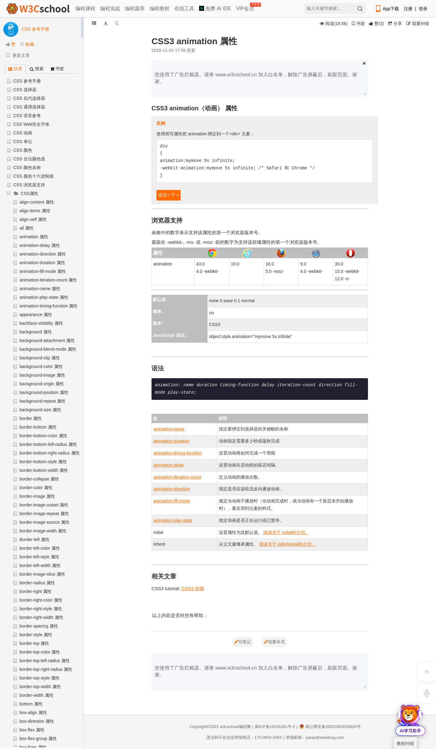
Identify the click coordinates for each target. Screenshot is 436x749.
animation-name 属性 (39, 288)
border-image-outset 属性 (43, 504)
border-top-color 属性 (39, 652)
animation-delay (168, 465)
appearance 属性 (35, 314)
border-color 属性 (36, 487)
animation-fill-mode (171, 500)
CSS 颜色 (22, 150)
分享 (395, 23)
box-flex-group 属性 (38, 738)
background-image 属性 (42, 375)
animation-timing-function (177, 453)
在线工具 (184, 8)
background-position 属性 (43, 392)
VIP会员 (245, 7)
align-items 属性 (34, 210)
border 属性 (30, 418)
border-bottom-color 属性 (43, 435)
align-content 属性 (36, 202)
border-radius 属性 (37, 582)
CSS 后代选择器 (29, 98)
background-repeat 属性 (42, 401)
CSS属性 (29, 193)
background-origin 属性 (41, 383)
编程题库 (135, 8)
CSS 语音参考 (27, 115)
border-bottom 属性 (38, 427)
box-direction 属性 (36, 721)
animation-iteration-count (177, 477)
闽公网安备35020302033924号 (330, 726)
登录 (423, 8)
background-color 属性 (41, 366)
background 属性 (35, 331)
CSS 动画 (22, 132)
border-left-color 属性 (39, 548)
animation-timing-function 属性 (48, 305)
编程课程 (85, 8)
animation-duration (171, 440)
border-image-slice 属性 (42, 574)
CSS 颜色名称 (27, 167)
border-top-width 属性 (40, 686)
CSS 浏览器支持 (29, 184)
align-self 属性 (33, 219)
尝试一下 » (168, 195)
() (376, 23)
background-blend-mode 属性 (47, 349)
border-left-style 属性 (39, 556)
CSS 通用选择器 (29, 106)
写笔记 (242, 641)
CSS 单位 (22, 141)
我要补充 (274, 641)
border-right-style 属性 (40, 608)
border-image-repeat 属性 (44, 513)
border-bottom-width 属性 (43, 470)
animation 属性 (33, 236)
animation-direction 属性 (42, 254)
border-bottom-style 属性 (43, 461)
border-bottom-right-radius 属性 (49, 453)
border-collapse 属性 (39, 478)
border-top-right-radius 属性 (45, 669)
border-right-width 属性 (41, 617)
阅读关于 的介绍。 (286, 532)
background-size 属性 (40, 409)
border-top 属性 (34, 643)
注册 (408, 8)
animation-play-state (172, 520)
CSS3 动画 (193, 588)
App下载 (387, 8)
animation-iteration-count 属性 (48, 279)
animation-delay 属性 (39, 245)
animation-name (168, 428)
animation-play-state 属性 (43, 297)
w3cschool (229, 726)
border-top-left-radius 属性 (44, 660)
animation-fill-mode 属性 (42, 271)
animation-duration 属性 (42, 262)
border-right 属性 (35, 591)
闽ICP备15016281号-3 (275, 726)
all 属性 (26, 228)
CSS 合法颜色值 (29, 158)
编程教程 (159, 8)
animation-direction (171, 488)
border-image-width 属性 (43, 530)
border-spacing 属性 (38, 626)
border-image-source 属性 (44, 522)
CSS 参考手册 (27, 80)
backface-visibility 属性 (41, 323)
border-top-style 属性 (39, 677)
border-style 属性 (35, 634)
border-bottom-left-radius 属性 (48, 444)
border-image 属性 (37, 496)
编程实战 (110, 8)
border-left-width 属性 (40, 565)
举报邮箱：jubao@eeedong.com (315, 737)
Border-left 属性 (34, 539)
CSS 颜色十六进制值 (33, 176)
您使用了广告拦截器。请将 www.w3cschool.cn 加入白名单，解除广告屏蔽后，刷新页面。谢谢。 (256, 78)
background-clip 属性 (39, 357)
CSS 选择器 (24, 89)
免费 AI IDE (215, 8)
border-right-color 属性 (40, 600)
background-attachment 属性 (47, 340)
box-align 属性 (33, 712)
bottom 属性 (31, 703)
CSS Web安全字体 (31, 124)
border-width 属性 (36, 695)
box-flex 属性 (32, 729)
